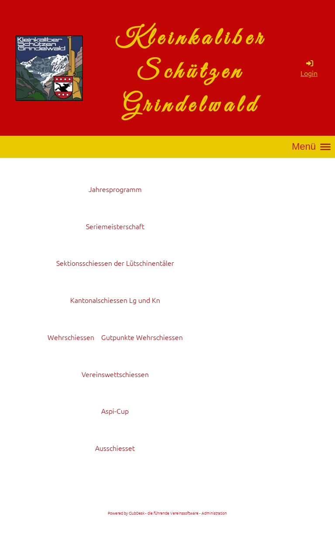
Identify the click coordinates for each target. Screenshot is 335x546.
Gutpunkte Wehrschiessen (142, 337)
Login (309, 68)
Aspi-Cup (115, 411)
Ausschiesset (115, 448)
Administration (214, 512)
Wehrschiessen (71, 337)
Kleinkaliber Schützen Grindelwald (191, 72)
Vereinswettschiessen (115, 374)
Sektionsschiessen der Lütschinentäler (115, 263)
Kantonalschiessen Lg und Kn (115, 300)
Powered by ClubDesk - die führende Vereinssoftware (153, 512)
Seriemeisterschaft (115, 226)
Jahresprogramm (115, 189)
